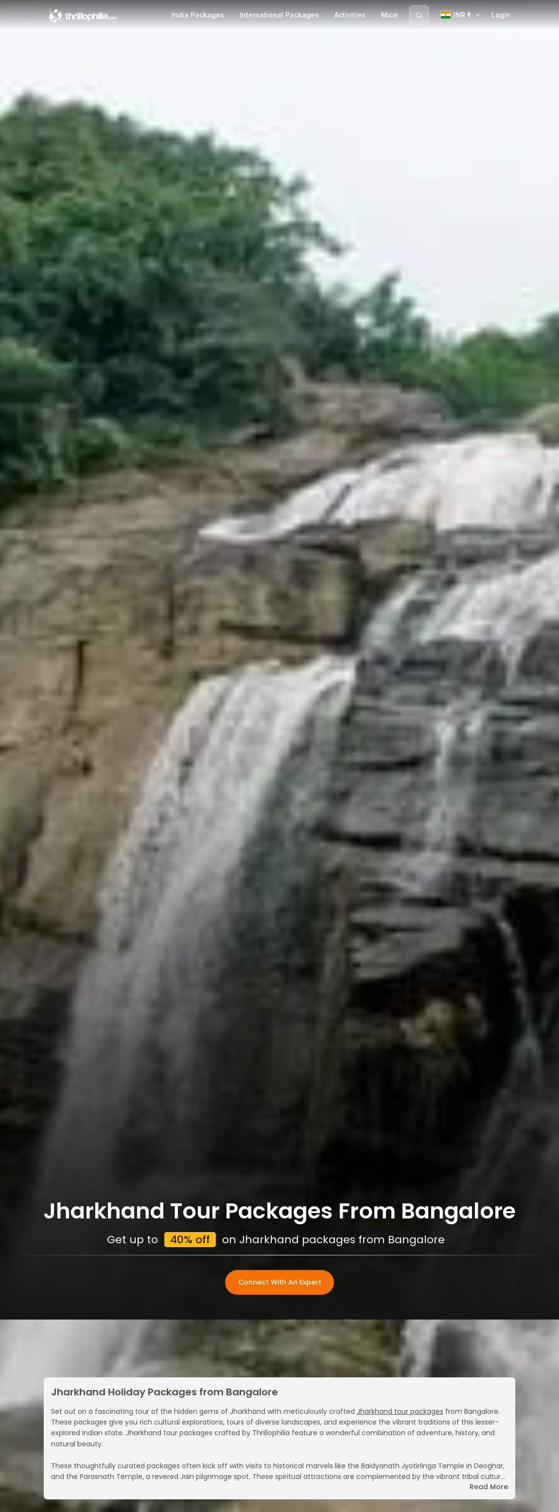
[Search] (419, 15)
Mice (389, 15)
